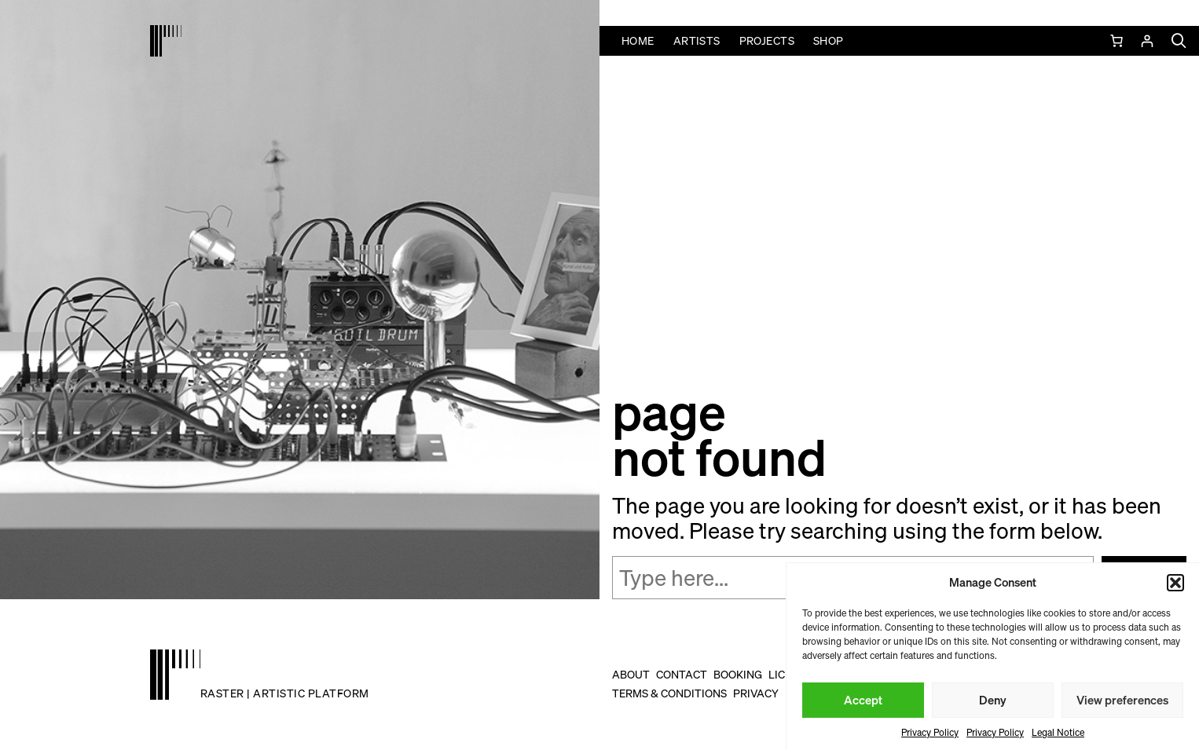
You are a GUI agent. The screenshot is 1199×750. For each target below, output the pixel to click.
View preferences (1122, 700)
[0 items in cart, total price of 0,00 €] (1118, 40)
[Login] (1146, 41)
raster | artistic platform (284, 693)
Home (638, 40)
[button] (1175, 583)
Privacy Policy (930, 732)
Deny (992, 700)
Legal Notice (1058, 732)
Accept (863, 700)
